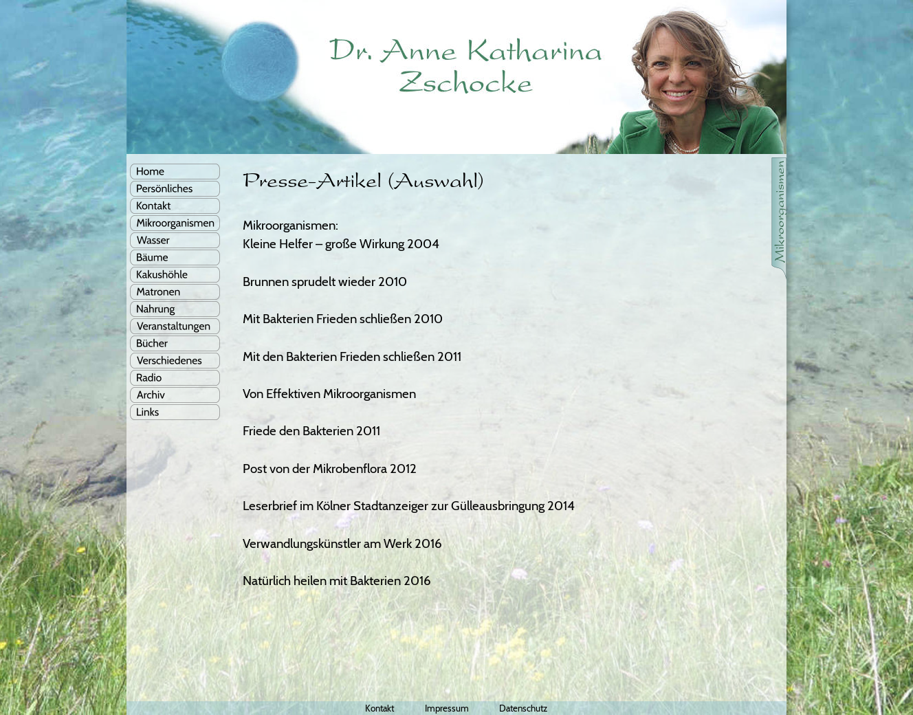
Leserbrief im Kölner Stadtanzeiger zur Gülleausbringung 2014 (409, 506)
